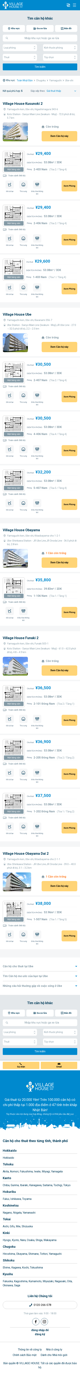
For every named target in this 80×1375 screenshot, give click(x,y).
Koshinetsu (11, 1205)
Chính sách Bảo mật (24, 1355)
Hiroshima (9, 1253)
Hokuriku (9, 1192)
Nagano (7, 1212)
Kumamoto (35, 1281)
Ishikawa (15, 1199)
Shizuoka (27, 1226)
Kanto (7, 1178)
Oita (69, 1281)
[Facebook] (35, 1321)
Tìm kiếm (40, 66)
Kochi (25, 1267)
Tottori (44, 1253)
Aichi (6, 1226)
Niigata (17, 1212)
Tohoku (8, 1164)
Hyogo (7, 1240)
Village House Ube (17, 314)
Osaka (30, 1240)
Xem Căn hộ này (59, 136)
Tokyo (67, 1185)
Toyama (26, 1199)
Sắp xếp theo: (38, 91)
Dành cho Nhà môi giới (54, 1355)
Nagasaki (60, 1281)
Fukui (6, 1199)
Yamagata (57, 1171)
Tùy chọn (60, 57)
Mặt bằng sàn (13, 169)
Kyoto (15, 1240)
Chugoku (9, 1246)
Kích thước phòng (60, 47)
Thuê (20, 57)
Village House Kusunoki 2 (22, 104)
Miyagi (46, 1171)
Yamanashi (29, 1212)
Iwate (37, 1171)
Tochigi (58, 1185)
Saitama (47, 1185)
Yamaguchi (55, 1253)
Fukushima (26, 1171)
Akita (6, 1171)
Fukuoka (8, 1281)
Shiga (39, 1240)
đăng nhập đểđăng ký (40, 1332)
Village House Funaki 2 (20, 638)
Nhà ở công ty (54, 1349)
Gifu (12, 1226)
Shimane (33, 1253)
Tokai (7, 1219)
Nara (23, 1240)
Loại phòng (20, 47)
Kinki (6, 1233)
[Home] (40, 1086)
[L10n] (68, 5)
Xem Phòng (69, 186)
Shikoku (8, 1260)
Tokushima (36, 1267)
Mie (18, 1226)
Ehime (6, 1267)
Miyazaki (48, 1281)
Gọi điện (21, 1067)
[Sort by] (62, 91)
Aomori (14, 1171)
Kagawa (16, 1267)
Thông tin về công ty (30, 1349)
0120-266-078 (42, 1305)
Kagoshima (20, 1281)
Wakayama (50, 1240)
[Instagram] (44, 1321)
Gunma (15, 1185)
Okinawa (8, 1285)
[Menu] (74, 5)
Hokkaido (10, 1150)
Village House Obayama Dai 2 (26, 853)
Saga (17, 1285)
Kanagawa (35, 1185)
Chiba (6, 1185)
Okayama (21, 1253)
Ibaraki (24, 1185)
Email (59, 1067)
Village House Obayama (21, 530)
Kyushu (8, 1274)
